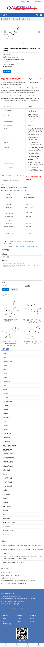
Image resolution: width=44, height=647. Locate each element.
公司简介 (33, 616)
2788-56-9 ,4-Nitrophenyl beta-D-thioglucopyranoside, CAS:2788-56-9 (10, 343)
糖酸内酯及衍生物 (8, 466)
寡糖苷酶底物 (7, 433)
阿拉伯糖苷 (7, 417)
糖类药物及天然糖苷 (8, 530)
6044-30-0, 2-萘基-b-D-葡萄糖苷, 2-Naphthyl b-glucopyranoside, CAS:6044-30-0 (32, 320)
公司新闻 (18, 618)
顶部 (38, 645)
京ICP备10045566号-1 (7, 604)
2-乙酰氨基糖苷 (8, 401)
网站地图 (16, 604)
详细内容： (5, 260)
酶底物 (23, 19)
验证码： (4, 282)
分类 (27, 645)
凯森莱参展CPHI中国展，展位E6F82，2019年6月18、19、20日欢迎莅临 (23, 545)
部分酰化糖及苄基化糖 (9, 522)
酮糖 (5, 369)
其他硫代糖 (7, 494)
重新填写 (14, 289)
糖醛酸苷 (6, 409)
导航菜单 (4, 15)
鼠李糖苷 (6, 425)
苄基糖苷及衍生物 (8, 462)
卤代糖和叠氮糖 (8, 361)
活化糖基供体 (6, 518)
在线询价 (7, 71)
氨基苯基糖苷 (6, 470)
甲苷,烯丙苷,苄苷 (7, 450)
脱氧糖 (5, 365)
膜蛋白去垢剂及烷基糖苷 (9, 446)
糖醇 (5, 385)
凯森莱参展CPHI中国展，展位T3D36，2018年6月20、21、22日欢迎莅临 (23, 549)
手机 (16, 645)
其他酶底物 (7, 441)
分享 (5, 645)
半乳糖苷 (6, 397)
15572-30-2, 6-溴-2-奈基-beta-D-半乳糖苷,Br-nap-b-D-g (23, 246)
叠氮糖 (5, 498)
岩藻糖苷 (6, 429)
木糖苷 (5, 421)
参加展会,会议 (6, 553)
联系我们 (32, 621)
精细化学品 (6, 534)
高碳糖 (5, 377)
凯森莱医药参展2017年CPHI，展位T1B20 (14, 562)
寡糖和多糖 (7, 381)
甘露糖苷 (6, 405)
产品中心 (18, 19)
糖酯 (4, 514)
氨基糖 (5, 373)
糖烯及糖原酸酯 (7, 506)
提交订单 (5, 289)
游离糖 (5, 353)
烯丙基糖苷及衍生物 (9, 458)
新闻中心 (19, 616)
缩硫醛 (5, 490)
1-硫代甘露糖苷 (8, 486)
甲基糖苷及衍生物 (8, 454)
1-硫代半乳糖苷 (8, 482)
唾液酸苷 (6, 413)
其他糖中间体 (6, 526)
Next (39, 32)
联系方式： (5, 254)
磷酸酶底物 (7, 437)
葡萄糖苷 (29, 19)
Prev (5, 32)
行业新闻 (18, 621)
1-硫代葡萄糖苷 (8, 478)
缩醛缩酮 (5, 510)
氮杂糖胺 (5, 502)
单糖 (5, 357)
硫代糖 (5, 474)
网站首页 (11, 19)
